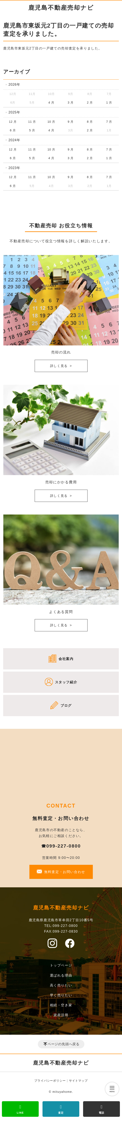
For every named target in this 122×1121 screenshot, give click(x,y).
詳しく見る (59, 366)
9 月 (71, 121)
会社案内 (66, 659)
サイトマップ (78, 1080)
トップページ (61, 965)
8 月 (90, 121)
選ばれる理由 (61, 975)
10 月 (51, 121)
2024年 (14, 140)
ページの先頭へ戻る (64, 1044)
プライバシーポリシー (50, 1080)
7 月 (109, 121)
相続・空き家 (61, 1005)
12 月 (13, 121)
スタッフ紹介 (66, 682)
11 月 (32, 121)
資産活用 (60, 1015)
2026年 (14, 84)
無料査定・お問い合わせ (64, 872)
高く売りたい (61, 985)
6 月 (13, 130)
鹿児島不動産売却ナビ (61, 7)
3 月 (71, 102)
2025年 (14, 112)
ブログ (66, 705)
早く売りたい (61, 995)
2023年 (14, 168)
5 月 (32, 130)
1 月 (109, 102)
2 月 (90, 102)
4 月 (51, 102)
